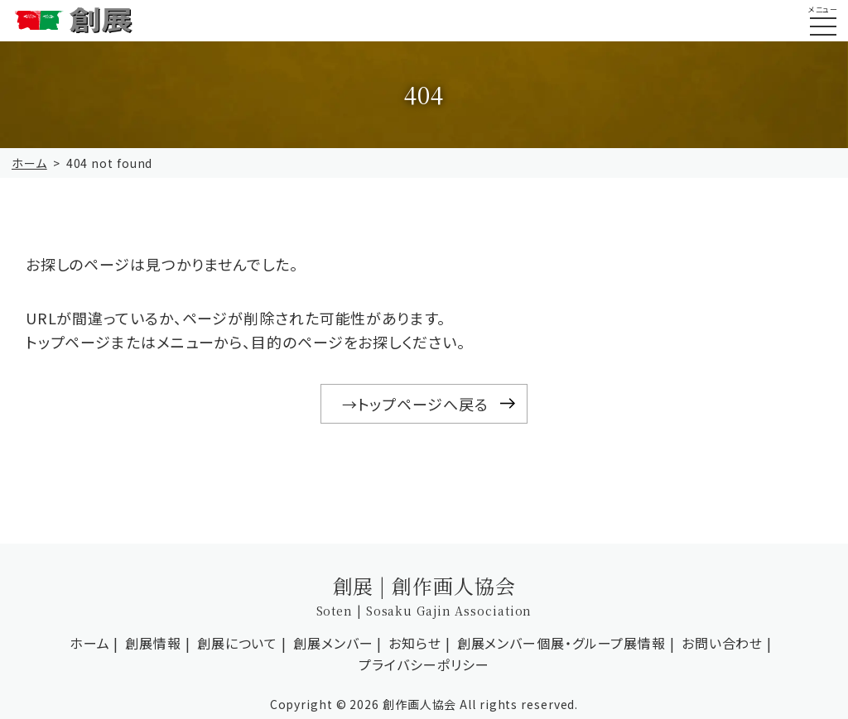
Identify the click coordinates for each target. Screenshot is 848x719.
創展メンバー (333, 643)
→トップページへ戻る (415, 404)
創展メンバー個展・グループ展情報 (561, 643)
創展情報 (153, 643)
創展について (237, 643)
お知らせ (414, 643)
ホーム (29, 163)
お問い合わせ (722, 643)
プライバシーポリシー (424, 664)
